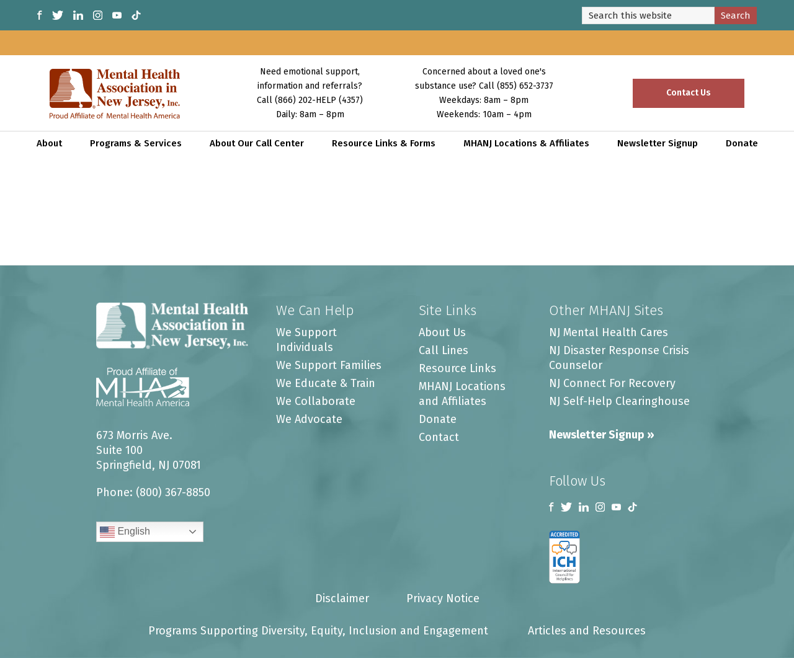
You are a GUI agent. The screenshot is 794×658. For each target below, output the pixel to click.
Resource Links (457, 368)
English (125, 532)
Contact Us (688, 92)
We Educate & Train (325, 383)
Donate (438, 419)
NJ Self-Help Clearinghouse (619, 401)
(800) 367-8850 (173, 492)
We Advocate (309, 419)
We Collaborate (315, 401)
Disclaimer (342, 598)
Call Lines (443, 350)
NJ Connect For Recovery (612, 383)
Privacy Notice (443, 598)
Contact (439, 437)
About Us (442, 332)
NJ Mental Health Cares (608, 332)
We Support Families (328, 365)
